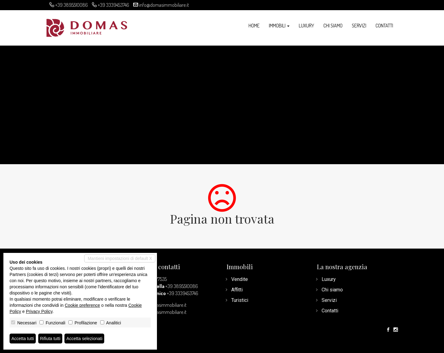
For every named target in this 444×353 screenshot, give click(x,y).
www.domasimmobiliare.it (162, 312)
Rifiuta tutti (50, 338)
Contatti (384, 25)
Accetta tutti (22, 338)
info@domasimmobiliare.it (164, 5)
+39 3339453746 (113, 5)
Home (254, 25)
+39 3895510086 (71, 5)
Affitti (237, 290)
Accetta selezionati (84, 338)
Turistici (239, 300)
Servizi (359, 25)
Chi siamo (333, 25)
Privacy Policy (39, 311)
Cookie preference (82, 305)
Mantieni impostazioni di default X (120, 258)
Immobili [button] (279, 25)
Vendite (239, 279)
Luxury (306, 25)
